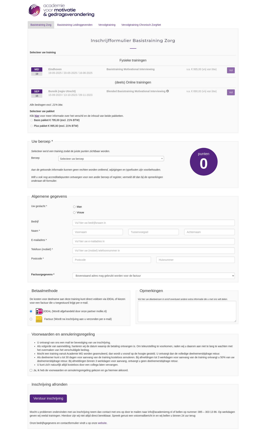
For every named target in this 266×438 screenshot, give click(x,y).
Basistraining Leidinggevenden (75, 24)
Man (77, 206)
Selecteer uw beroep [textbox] (72, 158)
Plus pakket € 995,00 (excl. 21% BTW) (54, 125)
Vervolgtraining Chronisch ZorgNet (141, 24)
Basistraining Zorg (40, 24)
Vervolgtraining (107, 24)
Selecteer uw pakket (42, 111)
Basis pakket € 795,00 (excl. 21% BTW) (55, 120)
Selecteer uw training (43, 52)
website (102, 423)
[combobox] (111, 158)
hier (37, 115)
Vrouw (78, 212)
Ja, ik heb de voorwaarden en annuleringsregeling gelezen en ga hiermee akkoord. (79, 370)
